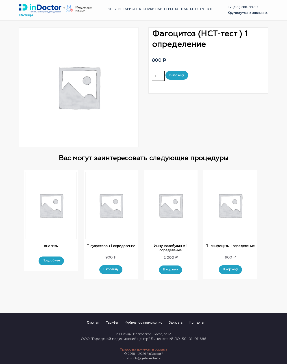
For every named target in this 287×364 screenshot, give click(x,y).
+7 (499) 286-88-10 (243, 7)
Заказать (176, 322)
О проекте (204, 9)
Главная (93, 322)
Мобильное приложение (143, 322)
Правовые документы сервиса (143, 349)
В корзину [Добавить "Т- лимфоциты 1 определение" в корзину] (230, 269)
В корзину (177, 75)
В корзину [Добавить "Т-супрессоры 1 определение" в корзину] (110, 269)
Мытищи (26, 15)
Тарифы (130, 9)
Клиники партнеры (156, 9)
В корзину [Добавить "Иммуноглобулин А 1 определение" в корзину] (170, 269)
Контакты (184, 9)
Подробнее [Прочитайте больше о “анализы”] (51, 260)
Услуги (114, 9)
